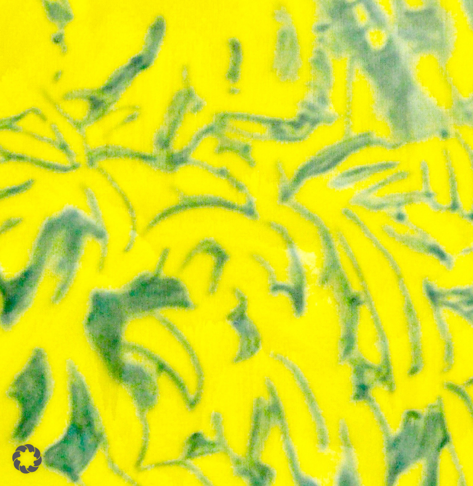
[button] (27, 459)
